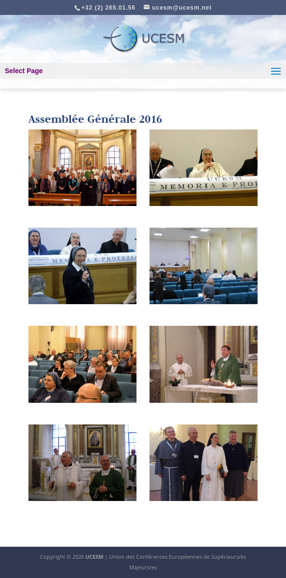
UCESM (94, 556)
